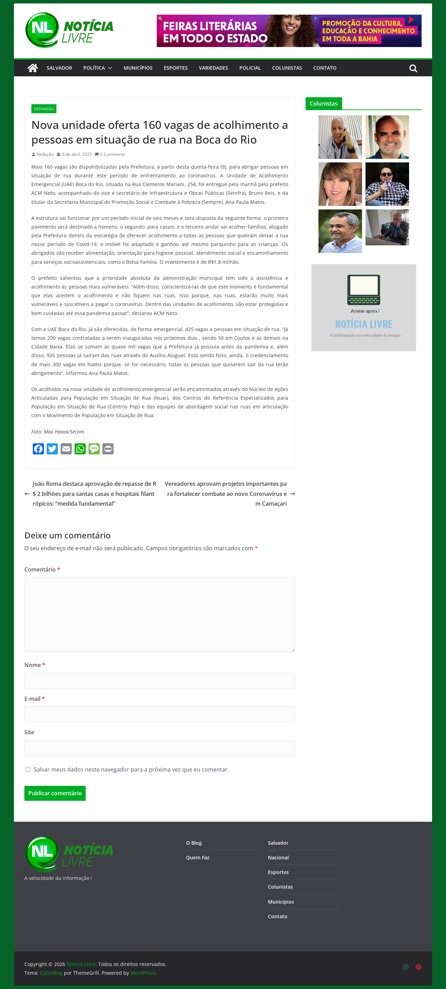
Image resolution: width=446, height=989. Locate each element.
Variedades (213, 67)
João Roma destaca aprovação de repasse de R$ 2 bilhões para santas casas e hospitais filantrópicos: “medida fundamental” (90, 494)
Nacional (278, 857)
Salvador (59, 67)
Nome (34, 665)
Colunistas (287, 67)
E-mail (34, 699)
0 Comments (110, 154)
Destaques (44, 108)
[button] (109, 68)
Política (94, 67)
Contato (277, 916)
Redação (45, 154)
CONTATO (325, 67)
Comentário (42, 569)
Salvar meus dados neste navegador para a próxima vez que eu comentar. (131, 769)
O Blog (194, 843)
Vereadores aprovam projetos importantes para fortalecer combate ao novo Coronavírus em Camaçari (230, 494)
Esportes (176, 67)
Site (29, 732)
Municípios (138, 67)
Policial (250, 67)
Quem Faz (197, 857)
